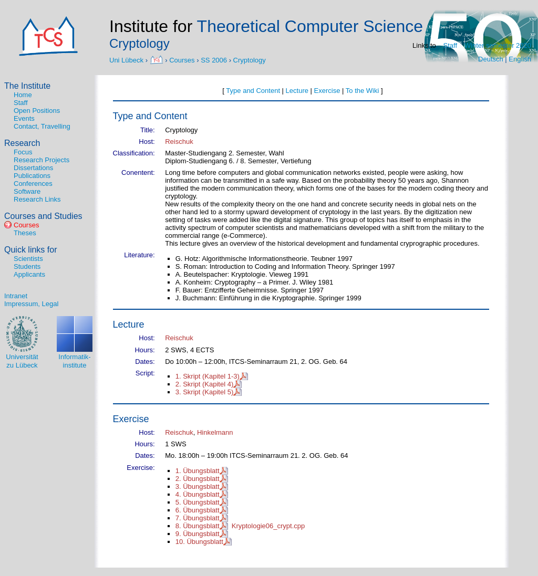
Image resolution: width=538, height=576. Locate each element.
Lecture (297, 91)
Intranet (15, 296)
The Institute (27, 85)
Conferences (33, 183)
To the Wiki (362, 91)
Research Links (37, 199)
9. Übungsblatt (197, 534)
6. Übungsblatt (197, 510)
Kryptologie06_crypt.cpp (268, 526)
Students (27, 266)
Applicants (29, 274)
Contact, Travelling (42, 126)
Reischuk (179, 141)
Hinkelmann (215, 432)
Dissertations (33, 168)
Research (22, 143)
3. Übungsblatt (197, 486)
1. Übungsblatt (197, 471)
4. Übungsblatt (197, 494)
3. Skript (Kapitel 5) (204, 392)
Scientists (28, 259)
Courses (181, 60)
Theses (25, 233)
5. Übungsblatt (197, 502)
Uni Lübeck (127, 60)
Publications (32, 176)
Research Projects (41, 160)
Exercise (327, 91)
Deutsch (490, 59)
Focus (23, 152)
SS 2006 (214, 60)
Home (23, 95)
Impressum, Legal (31, 304)
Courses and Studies (43, 216)
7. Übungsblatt (197, 518)
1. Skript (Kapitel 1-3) (207, 376)
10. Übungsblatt (199, 542)
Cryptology (249, 60)
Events (24, 118)
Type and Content (253, 91)
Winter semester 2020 (497, 45)
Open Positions (37, 110)
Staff (450, 45)
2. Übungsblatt (197, 479)
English (520, 59)
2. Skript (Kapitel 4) (204, 384)
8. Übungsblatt (197, 526)
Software (27, 191)
